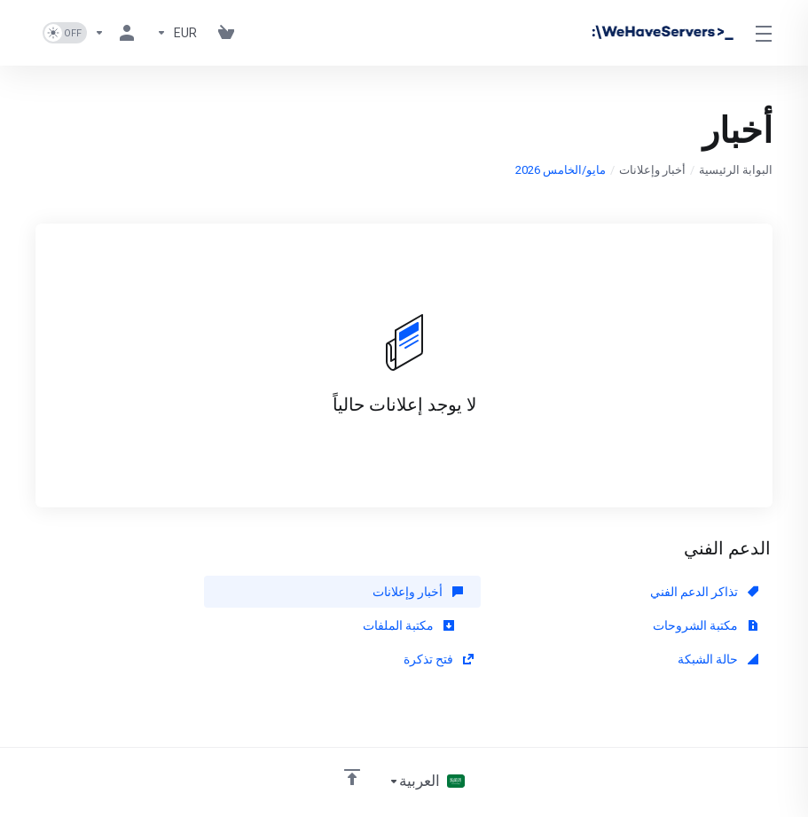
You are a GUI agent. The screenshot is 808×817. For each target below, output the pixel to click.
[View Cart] (226, 33)
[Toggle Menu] (765, 33)
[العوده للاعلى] (352, 743)
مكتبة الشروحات (232, 592)
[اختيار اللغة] (426, 747)
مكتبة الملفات (712, 625)
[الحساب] (118, 33)
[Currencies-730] (176, 33)
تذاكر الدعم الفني (704, 592)
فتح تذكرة (250, 625)
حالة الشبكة (481, 625)
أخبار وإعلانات (652, 170)
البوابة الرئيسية (736, 170)
